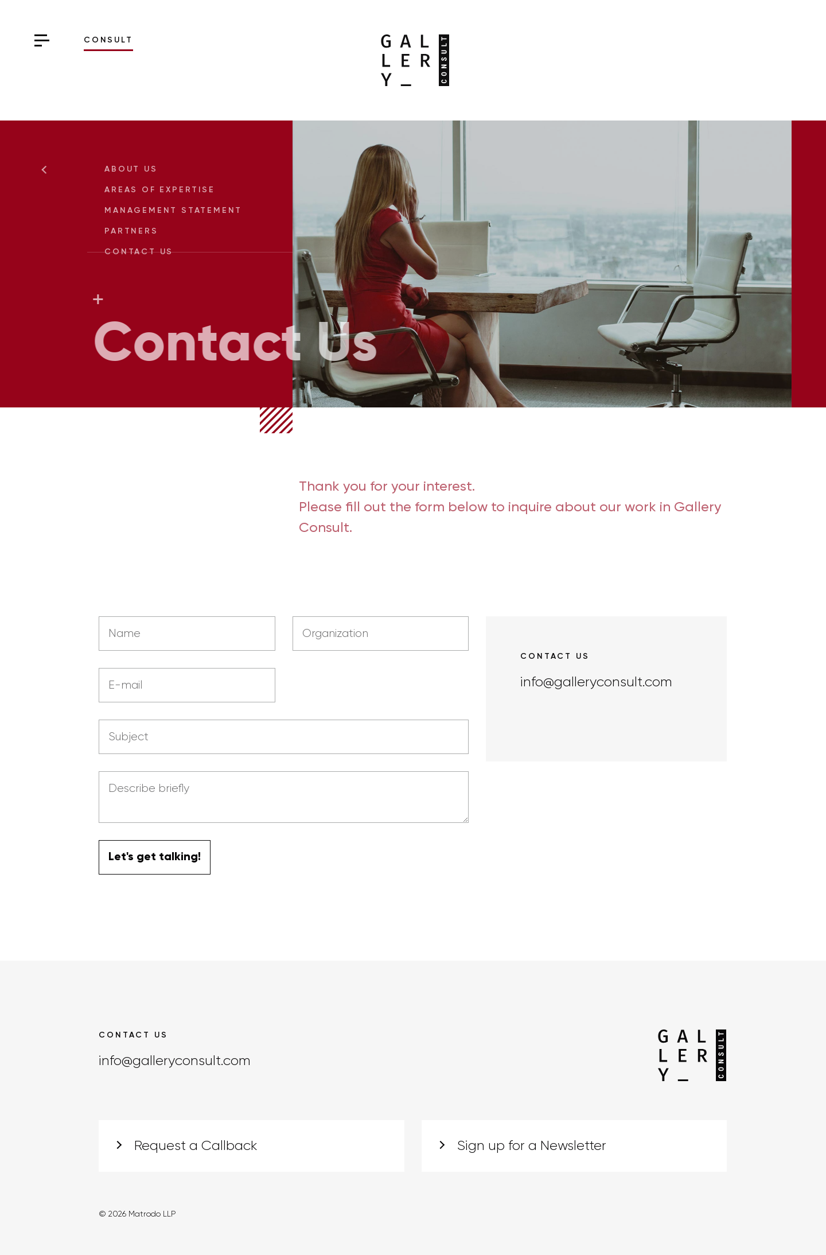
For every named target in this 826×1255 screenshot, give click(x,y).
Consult (108, 40)
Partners (136, 231)
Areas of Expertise (165, 190)
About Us (136, 169)
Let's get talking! (154, 857)
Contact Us (144, 252)
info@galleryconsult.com (596, 682)
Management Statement (179, 211)
